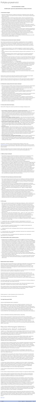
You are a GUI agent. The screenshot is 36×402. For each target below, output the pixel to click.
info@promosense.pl (4, 144)
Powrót (3, 397)
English (3, 401)
